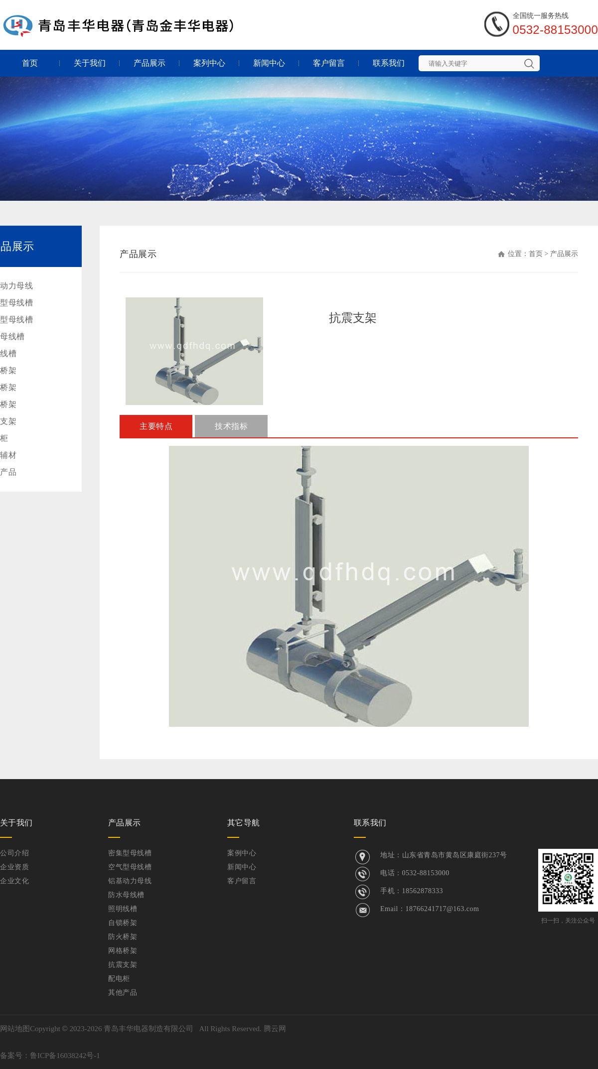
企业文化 (14, 881)
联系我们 (389, 63)
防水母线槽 (126, 895)
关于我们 (90, 63)
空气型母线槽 (129, 867)
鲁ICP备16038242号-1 (65, 1056)
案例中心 (241, 853)
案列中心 (209, 63)
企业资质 (14, 867)
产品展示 (149, 63)
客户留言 (329, 63)
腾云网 (275, 1029)
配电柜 (119, 978)
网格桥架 (122, 950)
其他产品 (122, 992)
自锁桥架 (122, 923)
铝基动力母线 (129, 881)
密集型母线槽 (129, 853)
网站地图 (15, 1029)
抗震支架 (122, 964)
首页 (30, 63)
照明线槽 (122, 909)
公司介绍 (14, 853)
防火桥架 (122, 936)
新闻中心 (269, 63)
